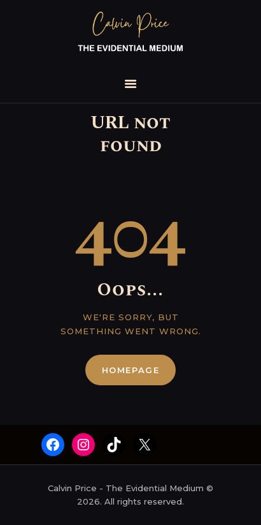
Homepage (131, 370)
